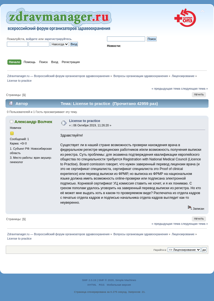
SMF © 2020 (106, 280)
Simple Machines (125, 280)
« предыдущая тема (165, 88)
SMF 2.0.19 (89, 280)
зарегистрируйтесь (57, 39)
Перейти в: (160, 249)
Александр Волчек (33, 121)
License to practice (84, 121)
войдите (31, 39)
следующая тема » (194, 88)
